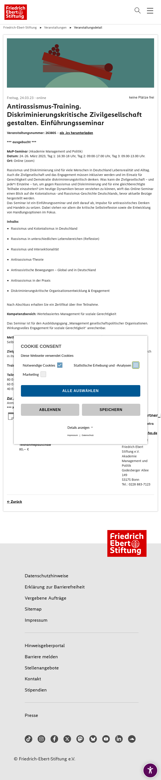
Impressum (72, 435)
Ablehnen (50, 410)
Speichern (111, 410)
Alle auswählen (80, 391)
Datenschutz (88, 435)
